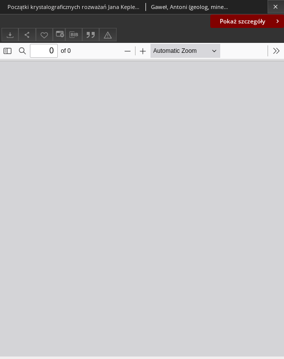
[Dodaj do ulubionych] (44, 34)
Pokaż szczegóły (250, 21)
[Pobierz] (9, 34)
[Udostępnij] (26, 34)
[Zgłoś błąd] (107, 34)
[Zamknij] (276, 6)
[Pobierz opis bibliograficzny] (73, 35)
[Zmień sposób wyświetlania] (59, 34)
